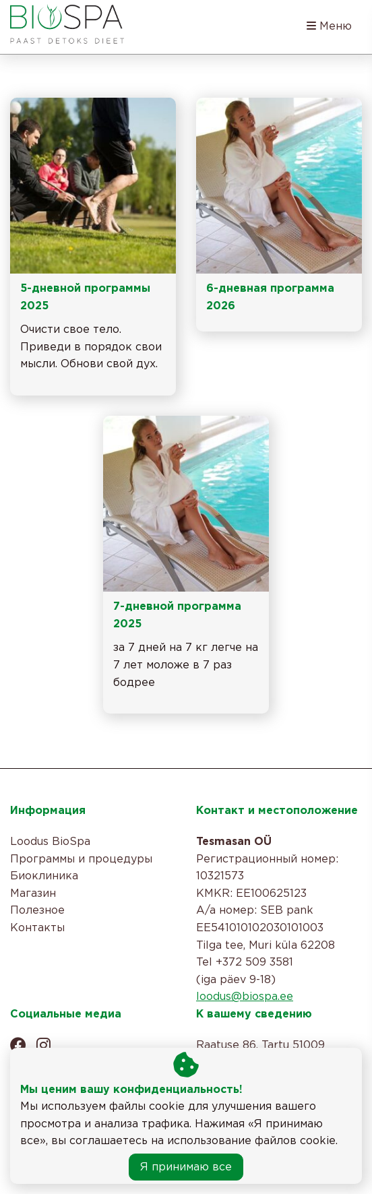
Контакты (37, 928)
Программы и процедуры (81, 859)
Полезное (37, 911)
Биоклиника (44, 876)
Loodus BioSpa (50, 842)
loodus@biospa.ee (244, 997)
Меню (329, 26)
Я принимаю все (186, 1167)
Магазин (33, 894)
